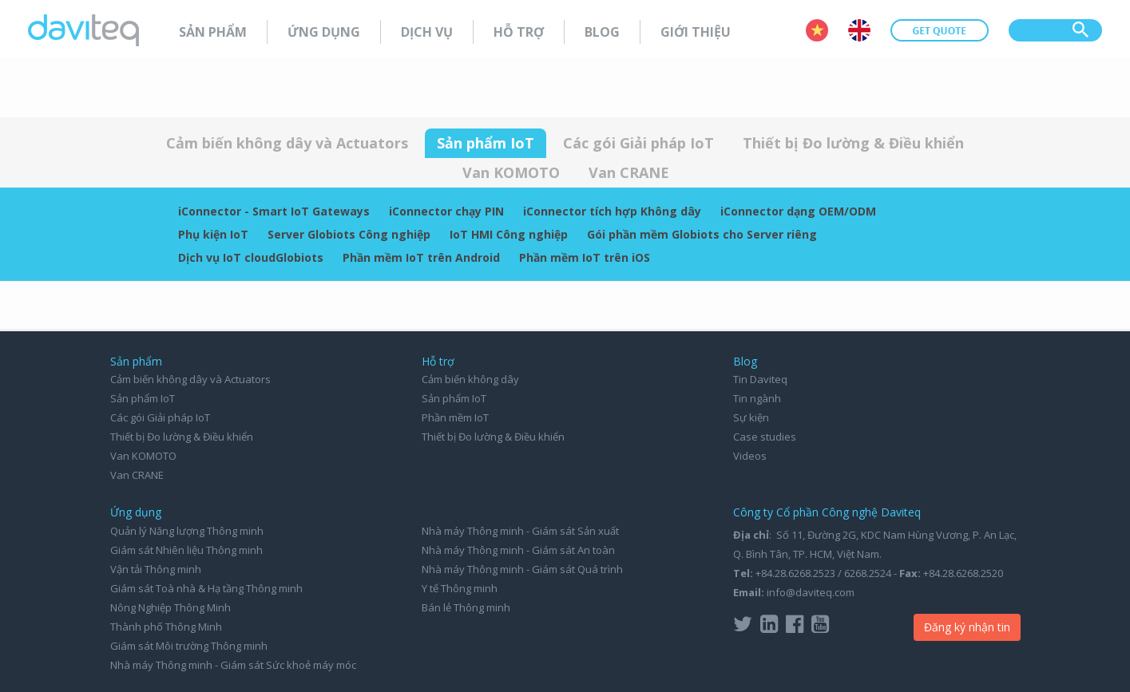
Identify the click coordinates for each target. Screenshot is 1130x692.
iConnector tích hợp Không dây (612, 211)
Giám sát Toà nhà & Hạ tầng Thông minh (206, 588)
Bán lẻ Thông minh (466, 607)
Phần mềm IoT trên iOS (584, 257)
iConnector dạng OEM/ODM (798, 211)
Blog (602, 32)
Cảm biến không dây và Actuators (287, 142)
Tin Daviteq (760, 379)
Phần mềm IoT (455, 417)
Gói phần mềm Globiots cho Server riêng (702, 234)
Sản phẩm (213, 32)
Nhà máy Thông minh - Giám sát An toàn (518, 550)
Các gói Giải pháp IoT (638, 142)
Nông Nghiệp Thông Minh (170, 607)
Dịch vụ (427, 32)
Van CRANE (629, 172)
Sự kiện (751, 417)
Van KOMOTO (511, 172)
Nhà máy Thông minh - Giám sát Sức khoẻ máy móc (233, 665)
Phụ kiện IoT (213, 234)
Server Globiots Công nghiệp (349, 234)
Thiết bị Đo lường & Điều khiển (853, 142)
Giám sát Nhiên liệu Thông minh (186, 550)
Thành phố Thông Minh (166, 626)
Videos (750, 456)
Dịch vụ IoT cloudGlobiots (250, 257)
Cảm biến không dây (470, 379)
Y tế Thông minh (460, 588)
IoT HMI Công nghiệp (509, 234)
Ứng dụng (323, 32)
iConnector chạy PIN (446, 211)
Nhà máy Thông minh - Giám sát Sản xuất (520, 531)
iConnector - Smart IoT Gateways (274, 211)
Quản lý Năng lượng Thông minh (187, 531)
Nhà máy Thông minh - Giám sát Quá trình (522, 569)
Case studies (764, 436)
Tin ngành (757, 398)
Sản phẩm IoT (485, 142)
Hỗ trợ (519, 32)
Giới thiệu (695, 32)
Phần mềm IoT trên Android (421, 257)
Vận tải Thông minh (155, 569)
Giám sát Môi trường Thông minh (189, 646)
